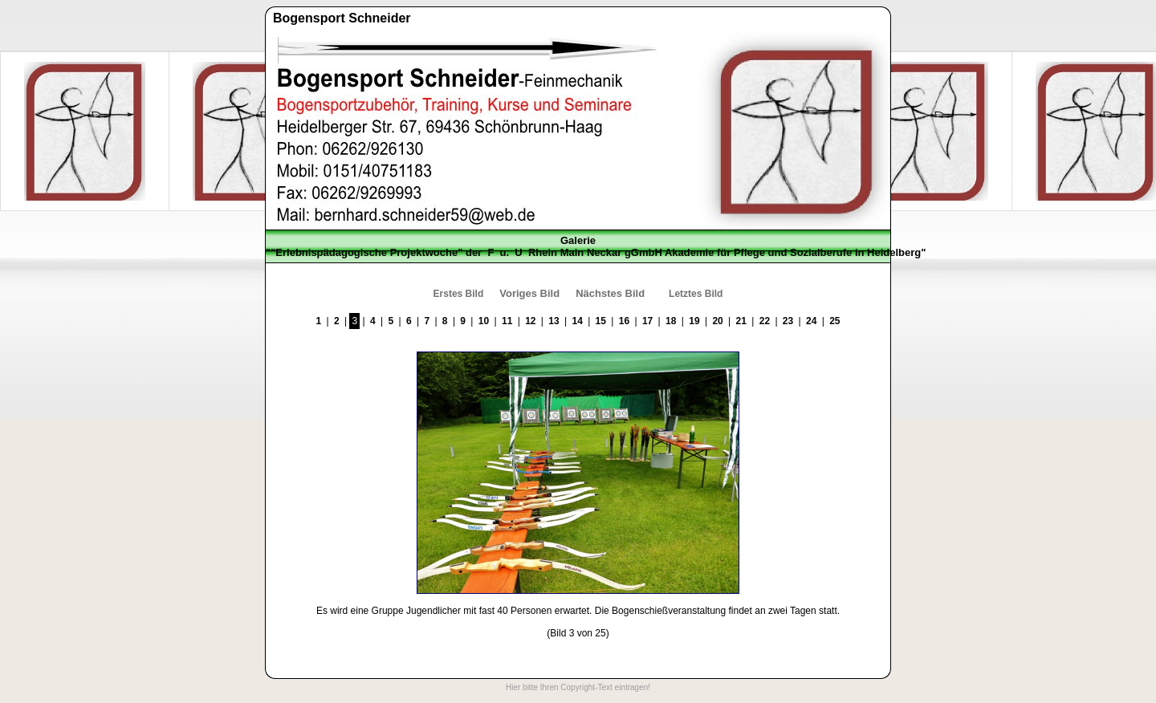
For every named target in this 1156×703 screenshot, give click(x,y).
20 (717, 321)
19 (694, 321)
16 (624, 321)
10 (483, 321)
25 (834, 321)
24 (811, 321)
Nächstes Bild (610, 293)
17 (647, 321)
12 (530, 321)
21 (741, 321)
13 (553, 321)
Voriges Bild (529, 293)
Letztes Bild (695, 293)
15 (601, 321)
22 (764, 321)
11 (507, 321)
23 (788, 321)
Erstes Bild (459, 293)
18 (671, 321)
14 (577, 321)
